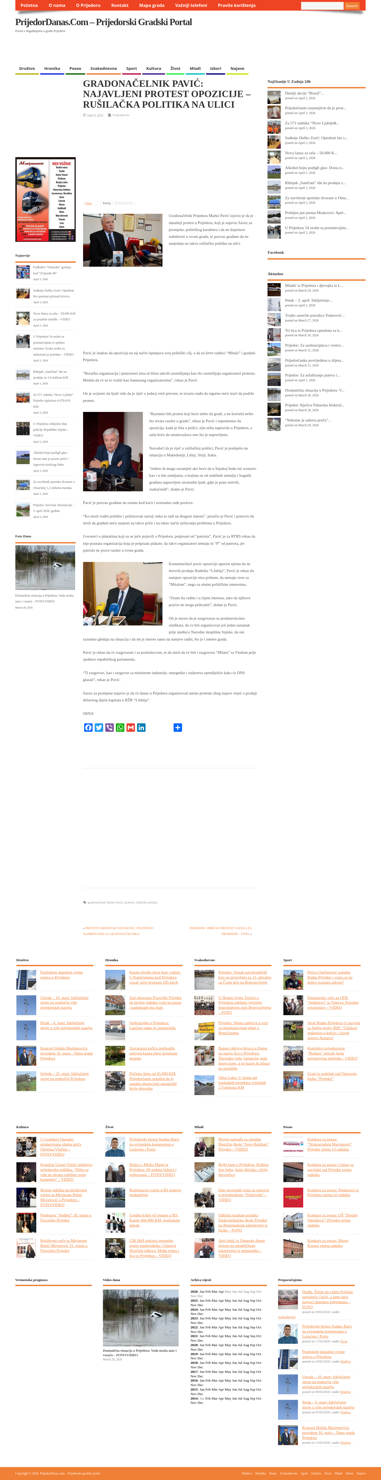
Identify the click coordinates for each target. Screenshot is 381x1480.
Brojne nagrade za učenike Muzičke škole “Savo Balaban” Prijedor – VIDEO (244, 1144)
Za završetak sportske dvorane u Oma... (316, 198)
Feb (208, 1291)
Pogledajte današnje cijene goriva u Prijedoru (61, 974)
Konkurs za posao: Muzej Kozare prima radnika (327, 1243)
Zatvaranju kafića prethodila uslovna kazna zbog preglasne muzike (153, 1053)
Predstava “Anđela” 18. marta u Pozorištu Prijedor (66, 1217)
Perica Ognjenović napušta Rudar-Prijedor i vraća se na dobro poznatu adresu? (329, 977)
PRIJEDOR (53, 1309)
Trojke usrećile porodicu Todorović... (315, 315)
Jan (202, 1291)
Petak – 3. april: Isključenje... (308, 300)
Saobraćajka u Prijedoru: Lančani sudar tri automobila (152, 1025)
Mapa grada (152, 5)
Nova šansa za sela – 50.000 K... (311, 153)
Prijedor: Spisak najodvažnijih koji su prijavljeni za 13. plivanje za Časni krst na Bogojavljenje (245, 977)
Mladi (195, 68)
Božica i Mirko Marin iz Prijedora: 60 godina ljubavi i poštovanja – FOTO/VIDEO (152, 1169)
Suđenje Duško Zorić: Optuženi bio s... (316, 137)
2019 (194, 1354)
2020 (194, 1345)
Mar (215, 1291)
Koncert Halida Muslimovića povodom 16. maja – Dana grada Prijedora (66, 1053)
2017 (194, 1372)
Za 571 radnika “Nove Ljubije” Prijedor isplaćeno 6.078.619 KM (53, 400)
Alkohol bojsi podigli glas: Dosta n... (314, 167)
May (228, 1300)
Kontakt (119, 5)
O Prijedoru (88, 5)
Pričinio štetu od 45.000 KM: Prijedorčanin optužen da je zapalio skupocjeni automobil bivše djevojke (153, 1081)
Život (175, 68)
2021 (194, 1336)
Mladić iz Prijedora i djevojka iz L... (314, 285)
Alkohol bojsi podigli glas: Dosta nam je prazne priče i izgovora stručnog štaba (51, 458)
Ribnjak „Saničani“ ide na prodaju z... (315, 182)
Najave (237, 68)
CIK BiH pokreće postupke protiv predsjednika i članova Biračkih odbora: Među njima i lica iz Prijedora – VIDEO (154, 1248)
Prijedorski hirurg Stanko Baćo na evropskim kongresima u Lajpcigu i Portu (154, 1144)
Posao (75, 68)
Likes (88, 203)
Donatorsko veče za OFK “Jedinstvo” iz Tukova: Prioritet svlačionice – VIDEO (333, 1002)
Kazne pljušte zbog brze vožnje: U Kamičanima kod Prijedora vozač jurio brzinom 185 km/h (155, 977)
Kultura (153, 68)
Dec (200, 1305)
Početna (29, 5)
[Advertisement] (263, 49)
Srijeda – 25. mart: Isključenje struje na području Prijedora (64, 1076)
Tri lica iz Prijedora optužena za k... (313, 330)
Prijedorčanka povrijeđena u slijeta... (314, 360)
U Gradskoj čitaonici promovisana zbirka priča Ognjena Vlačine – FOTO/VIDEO (60, 1146)
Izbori (215, 68)
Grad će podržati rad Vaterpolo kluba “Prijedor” (332, 1076)
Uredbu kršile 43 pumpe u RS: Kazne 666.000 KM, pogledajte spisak (154, 1220)
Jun (234, 1300)
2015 (194, 1389)
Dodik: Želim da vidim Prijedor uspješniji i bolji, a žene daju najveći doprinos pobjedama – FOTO (327, 1299)
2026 (194, 1291)
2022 (194, 1327)
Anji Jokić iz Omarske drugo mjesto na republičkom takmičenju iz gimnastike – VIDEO (242, 1248)
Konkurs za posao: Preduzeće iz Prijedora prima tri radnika (333, 1192)
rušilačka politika (146, 902)
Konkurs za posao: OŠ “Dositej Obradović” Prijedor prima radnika (332, 1220)
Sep (252, 1300)
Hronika (52, 68)
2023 (194, 1318)
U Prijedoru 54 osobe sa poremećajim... (316, 227)
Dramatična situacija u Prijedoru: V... (314, 390)
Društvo (27, 68)
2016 (194, 1380)
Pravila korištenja (237, 5)
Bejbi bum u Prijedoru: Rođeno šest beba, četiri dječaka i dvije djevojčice (244, 1169)
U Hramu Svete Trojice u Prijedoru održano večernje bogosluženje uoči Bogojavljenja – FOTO (245, 1005)
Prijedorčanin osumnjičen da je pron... (315, 108)
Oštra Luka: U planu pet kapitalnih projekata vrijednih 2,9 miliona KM (242, 1082)
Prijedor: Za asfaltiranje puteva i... (312, 375)
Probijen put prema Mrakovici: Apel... (315, 212)
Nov (193, 1305)
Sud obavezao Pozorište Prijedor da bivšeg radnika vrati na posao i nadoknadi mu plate (155, 1002)
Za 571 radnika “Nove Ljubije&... (312, 123)
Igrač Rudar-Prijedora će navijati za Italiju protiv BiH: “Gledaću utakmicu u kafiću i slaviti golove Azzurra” (333, 1030)
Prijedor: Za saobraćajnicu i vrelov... (314, 345)
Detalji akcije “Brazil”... (304, 93)
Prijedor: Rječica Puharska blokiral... (314, 405)
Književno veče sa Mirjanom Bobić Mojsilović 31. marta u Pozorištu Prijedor (64, 1245)
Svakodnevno (103, 68)
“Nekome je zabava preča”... (308, 420)
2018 (194, 1363)
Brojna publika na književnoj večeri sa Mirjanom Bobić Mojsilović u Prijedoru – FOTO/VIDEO (63, 1197)
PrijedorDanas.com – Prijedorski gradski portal (103, 22)
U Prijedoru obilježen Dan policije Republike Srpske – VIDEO (51, 430)
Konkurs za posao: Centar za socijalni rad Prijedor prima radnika (330, 1169)
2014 (194, 1398)
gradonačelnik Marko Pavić (105, 902)
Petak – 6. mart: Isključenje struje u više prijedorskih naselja (66, 1025)
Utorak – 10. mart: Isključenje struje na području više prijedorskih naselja (64, 1002)
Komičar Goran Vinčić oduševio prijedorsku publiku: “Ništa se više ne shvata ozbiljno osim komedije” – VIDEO (66, 1172)
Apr (221, 1291)
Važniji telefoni (191, 5)
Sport (131, 68)
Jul (240, 1300)
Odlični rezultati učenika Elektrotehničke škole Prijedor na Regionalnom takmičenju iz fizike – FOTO (243, 1222)
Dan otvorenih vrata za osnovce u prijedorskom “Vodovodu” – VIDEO (244, 1195)
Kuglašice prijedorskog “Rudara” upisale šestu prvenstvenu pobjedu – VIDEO (332, 1053)
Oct (258, 1300)
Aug (246, 1300)
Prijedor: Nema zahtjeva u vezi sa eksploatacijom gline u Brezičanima (243, 1027)
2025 (194, 1300)
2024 (194, 1309)
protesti (129, 902)
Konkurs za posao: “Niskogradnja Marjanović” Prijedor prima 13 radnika (329, 1144)
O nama (57, 5)
